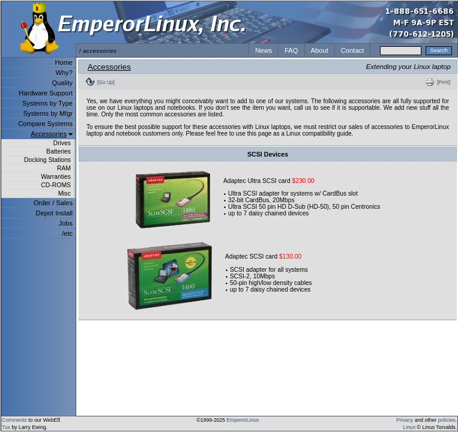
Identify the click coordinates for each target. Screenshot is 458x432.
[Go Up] (106, 82)
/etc (67, 233)
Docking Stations (47, 160)
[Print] (443, 82)
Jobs (66, 223)
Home (64, 62)
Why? (64, 72)
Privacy (404, 420)
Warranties (56, 176)
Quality (62, 82)
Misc (64, 193)
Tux (6, 427)
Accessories (49, 133)
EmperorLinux (243, 420)
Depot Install (54, 213)
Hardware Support (46, 93)
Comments (14, 420)
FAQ (291, 50)
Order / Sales (53, 202)
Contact (352, 50)
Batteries (58, 151)
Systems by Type (47, 103)
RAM (64, 168)
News (263, 50)
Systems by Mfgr (48, 113)
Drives (62, 143)
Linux (409, 427)
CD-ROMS (56, 185)
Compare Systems (45, 123)
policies (447, 420)
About (319, 50)
